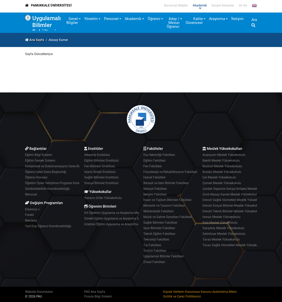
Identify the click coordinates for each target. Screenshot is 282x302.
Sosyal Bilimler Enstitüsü (101, 183)
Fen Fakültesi (152, 166)
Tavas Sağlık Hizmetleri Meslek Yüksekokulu (233, 245)
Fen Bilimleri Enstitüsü (99, 166)
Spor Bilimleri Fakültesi (159, 228)
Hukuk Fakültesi (154, 177)
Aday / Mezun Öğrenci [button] (173, 22)
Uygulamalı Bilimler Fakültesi (46, 25)
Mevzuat (31, 194)
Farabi (29, 215)
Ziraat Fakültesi (154, 262)
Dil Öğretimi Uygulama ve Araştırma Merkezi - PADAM (121, 213)
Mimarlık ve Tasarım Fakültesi (164, 205)
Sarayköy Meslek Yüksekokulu (223, 228)
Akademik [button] (133, 18)
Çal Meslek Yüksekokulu (219, 177)
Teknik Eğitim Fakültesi (159, 234)
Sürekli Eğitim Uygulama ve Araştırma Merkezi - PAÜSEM (123, 218)
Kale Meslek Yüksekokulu (220, 222)
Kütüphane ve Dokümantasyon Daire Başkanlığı (58, 166)
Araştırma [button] (217, 18)
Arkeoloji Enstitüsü (97, 155)
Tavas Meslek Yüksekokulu (221, 239)
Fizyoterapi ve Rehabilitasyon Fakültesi (170, 172)
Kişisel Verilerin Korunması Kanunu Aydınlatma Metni (200, 292)
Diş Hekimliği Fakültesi (159, 155)
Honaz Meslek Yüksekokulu (221, 217)
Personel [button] (111, 18)
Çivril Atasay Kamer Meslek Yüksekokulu (230, 194)
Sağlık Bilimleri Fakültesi (160, 222)
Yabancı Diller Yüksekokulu (103, 198)
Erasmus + (32, 209)
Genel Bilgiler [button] (72, 20)
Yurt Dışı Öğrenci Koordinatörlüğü (48, 226)
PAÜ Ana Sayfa (94, 292)
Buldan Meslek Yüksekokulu (221, 172)
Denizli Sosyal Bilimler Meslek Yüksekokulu (232, 205)
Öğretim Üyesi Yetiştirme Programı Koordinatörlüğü (60, 183)
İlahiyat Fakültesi (155, 189)
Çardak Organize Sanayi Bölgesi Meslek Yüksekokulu (239, 189)
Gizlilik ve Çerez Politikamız (182, 296)
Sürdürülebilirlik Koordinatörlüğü (47, 189)
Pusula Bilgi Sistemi (98, 296)
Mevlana (31, 220)
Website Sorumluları (39, 292)
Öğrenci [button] (154, 18)
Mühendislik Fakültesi (158, 211)
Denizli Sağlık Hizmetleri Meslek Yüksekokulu (233, 200)
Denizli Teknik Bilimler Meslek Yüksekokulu (232, 211)
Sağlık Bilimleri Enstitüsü (101, 177)
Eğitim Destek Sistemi (40, 160)
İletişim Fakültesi (155, 194)
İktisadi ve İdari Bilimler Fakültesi (166, 183)
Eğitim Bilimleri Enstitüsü (101, 160)
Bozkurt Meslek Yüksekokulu (222, 166)
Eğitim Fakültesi (154, 160)
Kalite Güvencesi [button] (194, 20)
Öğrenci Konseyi (36, 177)
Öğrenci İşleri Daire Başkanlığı (45, 172)
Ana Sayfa (36, 40)
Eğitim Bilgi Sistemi (38, 155)
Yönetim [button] (91, 18)
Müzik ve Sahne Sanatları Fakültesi (167, 217)
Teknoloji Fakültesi (156, 239)
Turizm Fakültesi (154, 250)
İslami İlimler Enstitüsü (100, 172)
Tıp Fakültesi (152, 245)
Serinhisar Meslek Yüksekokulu (223, 234)
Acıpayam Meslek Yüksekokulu (223, 155)
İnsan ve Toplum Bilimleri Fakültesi (167, 200)
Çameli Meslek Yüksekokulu (221, 183)
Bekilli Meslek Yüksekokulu (221, 160)
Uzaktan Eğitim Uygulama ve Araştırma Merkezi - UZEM (122, 224)
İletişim (237, 18)
